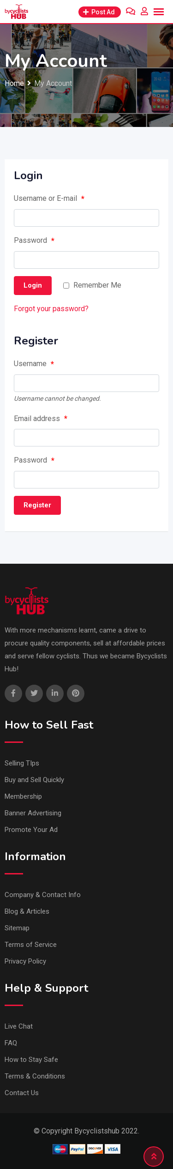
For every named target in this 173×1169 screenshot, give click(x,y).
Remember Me (97, 285)
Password (34, 241)
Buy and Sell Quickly (34, 780)
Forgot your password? (51, 308)
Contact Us (22, 1093)
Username (34, 364)
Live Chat (19, 1026)
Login (33, 285)
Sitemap (17, 928)
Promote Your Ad (31, 830)
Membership (23, 796)
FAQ (11, 1043)
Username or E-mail (49, 199)
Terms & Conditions (35, 1076)
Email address (40, 418)
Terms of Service (31, 944)
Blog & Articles (27, 911)
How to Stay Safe (31, 1059)
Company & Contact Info (43, 895)
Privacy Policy (25, 961)
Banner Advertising (33, 813)
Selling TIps (22, 763)
